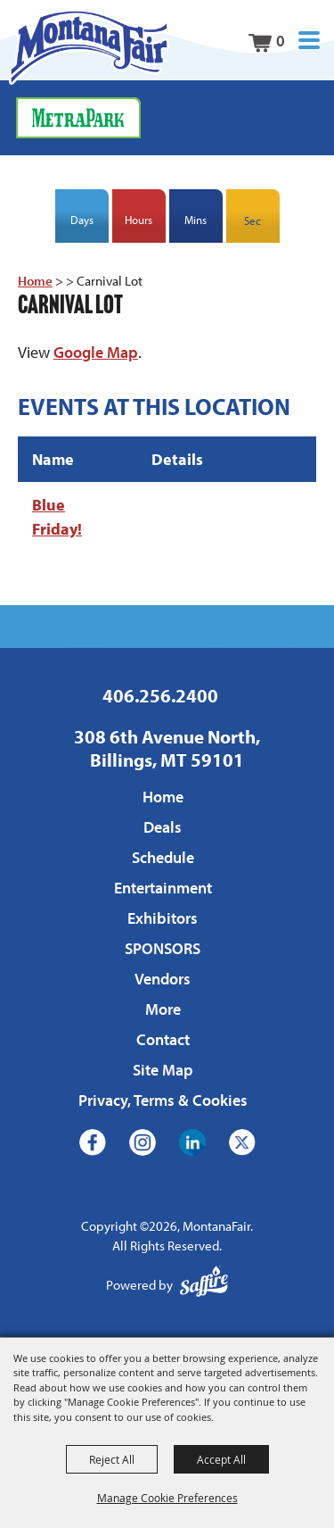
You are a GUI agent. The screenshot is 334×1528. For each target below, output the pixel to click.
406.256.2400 (160, 695)
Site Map (163, 1069)
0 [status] (280, 40)
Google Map (95, 352)
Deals (162, 827)
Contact (163, 1039)
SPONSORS (162, 948)
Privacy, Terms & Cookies (163, 1100)
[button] (309, 40)
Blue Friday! (57, 516)
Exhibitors (162, 918)
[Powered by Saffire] (204, 1285)
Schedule (163, 857)
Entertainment (163, 887)
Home (35, 280)
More (163, 1009)
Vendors (162, 978)
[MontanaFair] (89, 47)
